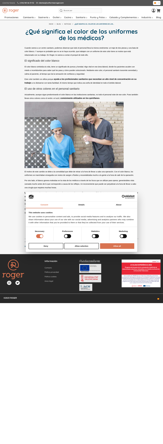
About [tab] (118, 205)
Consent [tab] (44, 205)
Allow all (117, 246)
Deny (46, 246)
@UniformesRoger (89, 260)
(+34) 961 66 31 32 (25, 3)
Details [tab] (81, 205)
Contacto (48, 268)
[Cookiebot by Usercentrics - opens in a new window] (124, 197)
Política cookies (51, 276)
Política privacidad (52, 272)
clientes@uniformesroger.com (50, 3)
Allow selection (81, 246)
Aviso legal (49, 281)
